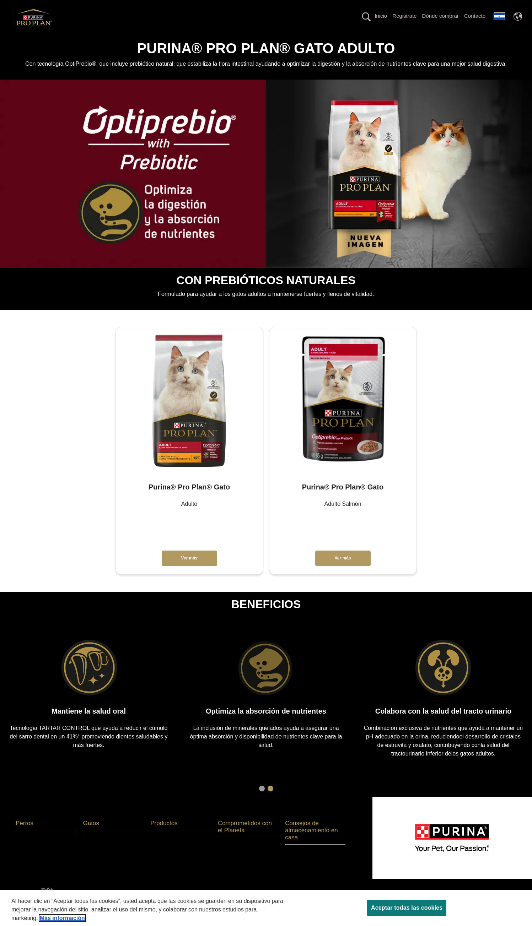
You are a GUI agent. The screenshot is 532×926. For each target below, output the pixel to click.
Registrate (404, 16)
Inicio (381, 16)
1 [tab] (262, 801)
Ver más (189, 570)
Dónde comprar (440, 16)
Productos (159, 40)
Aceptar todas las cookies (406, 908)
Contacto (474, 16)
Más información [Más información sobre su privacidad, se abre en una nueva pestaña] (62, 918)
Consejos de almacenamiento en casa (311, 843)
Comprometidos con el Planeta (406, 40)
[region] (266, 908)
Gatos (127, 40)
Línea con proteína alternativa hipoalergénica (308, 40)
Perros (99, 40)
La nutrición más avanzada (214, 40)
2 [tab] (270, 801)
